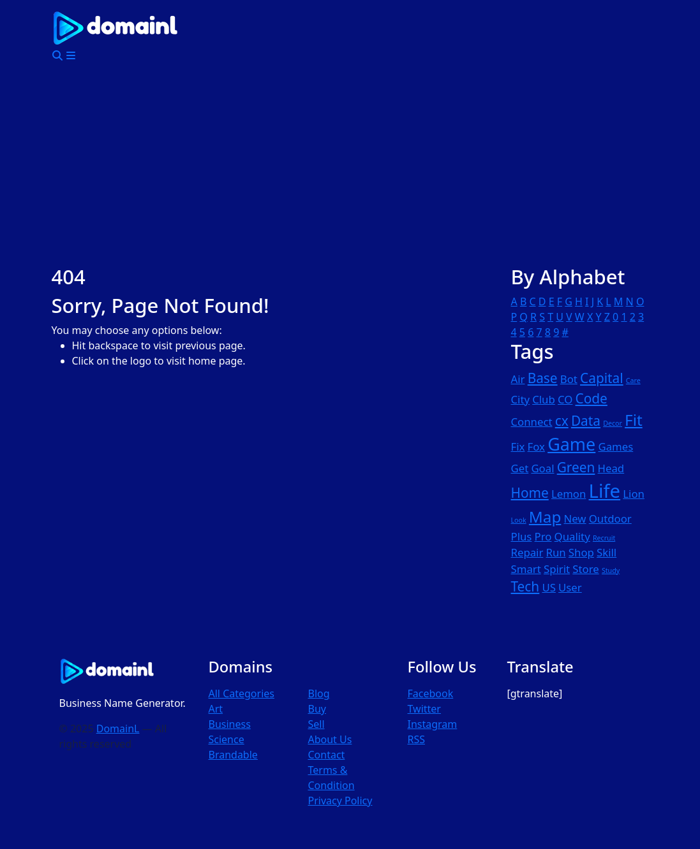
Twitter (423, 709)
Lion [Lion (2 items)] (633, 493)
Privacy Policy (340, 801)
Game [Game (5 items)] (571, 444)
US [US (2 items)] (548, 587)
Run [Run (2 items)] (556, 552)
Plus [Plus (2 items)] (521, 536)
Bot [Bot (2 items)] (568, 379)
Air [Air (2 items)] (518, 379)
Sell (316, 724)
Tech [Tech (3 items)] (525, 586)
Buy (316, 709)
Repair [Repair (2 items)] (527, 552)
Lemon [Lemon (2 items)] (568, 493)
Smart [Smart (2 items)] (526, 569)
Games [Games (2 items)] (615, 446)
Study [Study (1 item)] (611, 570)
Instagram (432, 724)
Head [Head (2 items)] (611, 468)
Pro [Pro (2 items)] (543, 536)
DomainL (118, 729)
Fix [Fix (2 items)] (518, 446)
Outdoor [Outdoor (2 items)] (610, 518)
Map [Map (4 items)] (545, 516)
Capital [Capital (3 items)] (601, 378)
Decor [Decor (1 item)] (612, 423)
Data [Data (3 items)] (585, 421)
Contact (326, 755)
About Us (330, 739)
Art (216, 709)
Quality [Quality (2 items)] (572, 536)
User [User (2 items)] (570, 587)
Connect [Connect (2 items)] (532, 421)
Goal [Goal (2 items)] (542, 468)
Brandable (233, 755)
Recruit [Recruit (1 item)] (604, 537)
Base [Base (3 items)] (543, 378)
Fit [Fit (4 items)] (634, 419)
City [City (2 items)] (520, 399)
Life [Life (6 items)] (605, 491)
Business (230, 724)
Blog (318, 693)
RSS (416, 739)
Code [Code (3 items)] (591, 398)
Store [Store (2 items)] (585, 569)
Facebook (430, 693)
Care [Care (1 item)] (633, 380)
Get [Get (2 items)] (520, 468)
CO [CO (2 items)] (565, 399)
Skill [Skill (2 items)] (606, 552)
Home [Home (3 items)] (530, 493)
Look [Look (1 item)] (518, 520)
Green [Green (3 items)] (576, 467)
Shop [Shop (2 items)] (581, 552)
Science (226, 739)
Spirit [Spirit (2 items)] (557, 569)
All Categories (241, 693)
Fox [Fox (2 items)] (536, 446)
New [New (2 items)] (575, 518)
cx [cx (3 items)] (562, 421)
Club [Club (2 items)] (543, 399)
